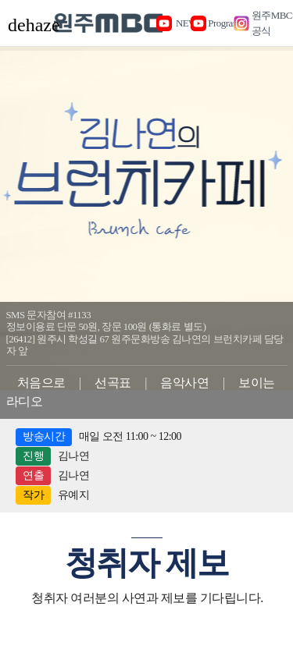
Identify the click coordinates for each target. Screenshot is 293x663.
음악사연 (184, 382)
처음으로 (41, 382)
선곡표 (113, 382)
